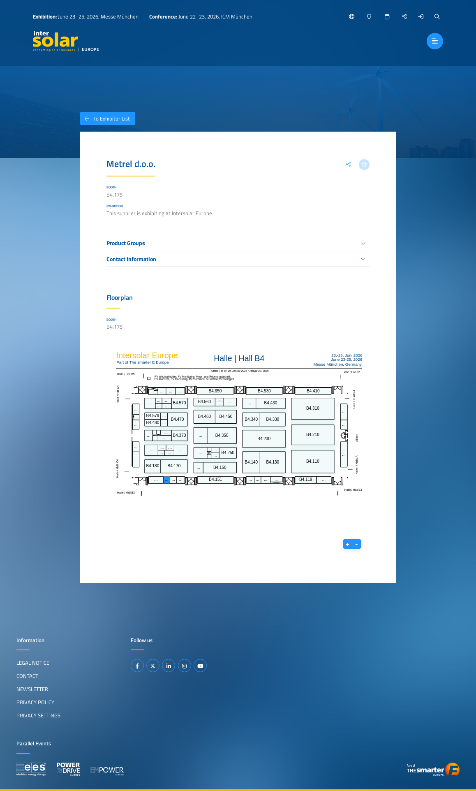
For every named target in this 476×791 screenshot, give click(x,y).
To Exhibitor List (105, 118)
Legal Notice (32, 663)
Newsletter (32, 689)
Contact (27, 676)
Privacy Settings (38, 715)
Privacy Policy (35, 702)
